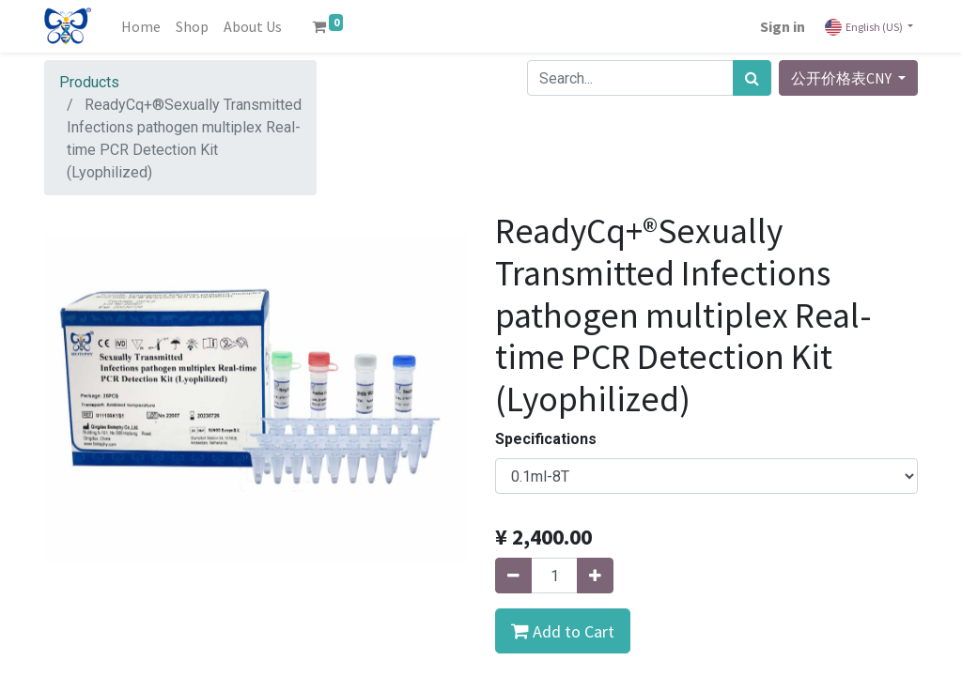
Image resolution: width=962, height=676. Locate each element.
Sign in (782, 26)
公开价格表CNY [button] (842, 78)
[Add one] (595, 575)
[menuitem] (141, 26)
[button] (562, 630)
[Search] (752, 78)
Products (89, 82)
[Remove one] (513, 575)
